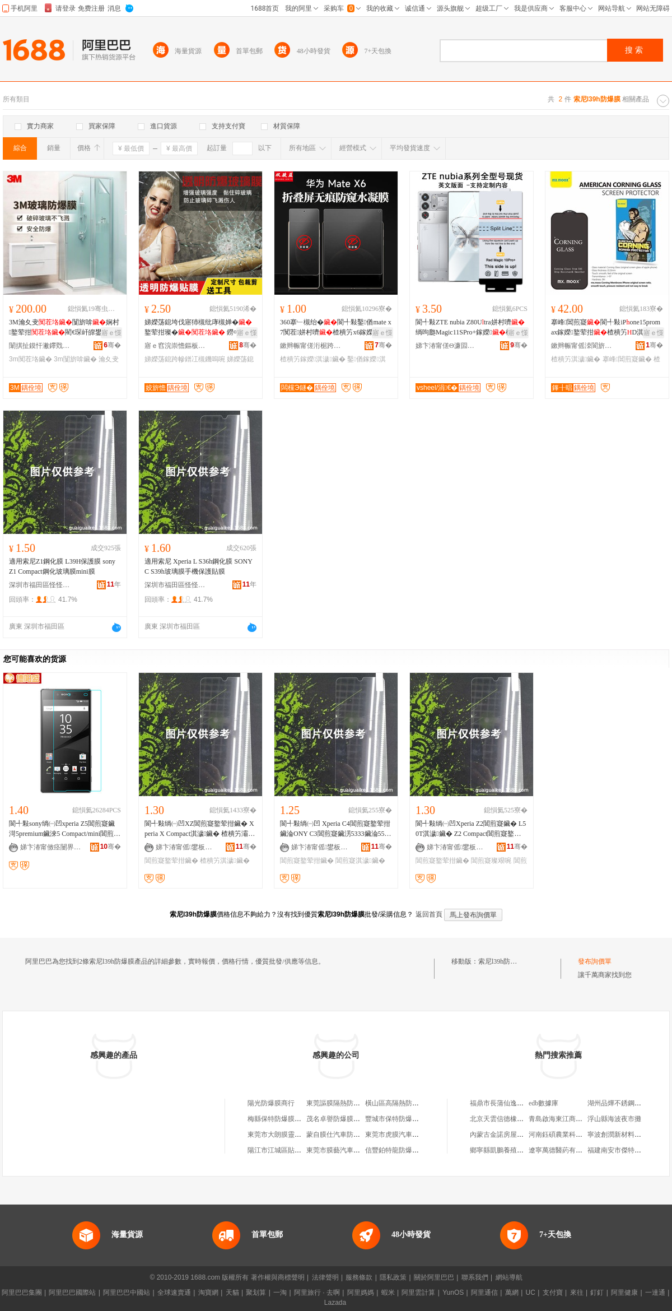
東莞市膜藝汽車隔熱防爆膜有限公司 (360, 1150)
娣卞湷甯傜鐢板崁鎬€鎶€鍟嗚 (186, 847)
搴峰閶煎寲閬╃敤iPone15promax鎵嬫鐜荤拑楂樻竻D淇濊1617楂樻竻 (605, 327)
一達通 (655, 1292)
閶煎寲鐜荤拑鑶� (171, 860)
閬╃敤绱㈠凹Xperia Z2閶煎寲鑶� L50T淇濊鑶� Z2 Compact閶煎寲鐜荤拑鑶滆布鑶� (471, 829)
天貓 (232, 1292)
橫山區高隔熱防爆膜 (395, 1103)
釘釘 (597, 1292)
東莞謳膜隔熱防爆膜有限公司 (350, 1103)
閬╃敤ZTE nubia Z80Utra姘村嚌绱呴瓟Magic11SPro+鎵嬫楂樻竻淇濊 (471, 327)
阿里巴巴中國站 (126, 1292)
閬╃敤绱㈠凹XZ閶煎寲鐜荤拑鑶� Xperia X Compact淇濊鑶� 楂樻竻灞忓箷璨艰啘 (199, 829)
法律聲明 (325, 1277)
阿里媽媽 (360, 1292)
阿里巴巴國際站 (72, 1292)
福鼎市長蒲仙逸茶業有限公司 (513, 1103)
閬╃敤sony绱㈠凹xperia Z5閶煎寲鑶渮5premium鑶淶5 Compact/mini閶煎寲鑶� (64, 829)
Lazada (335, 1303)
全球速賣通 (174, 1292)
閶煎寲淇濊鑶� (360, 860)
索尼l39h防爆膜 (501, 961)
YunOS (453, 1292)
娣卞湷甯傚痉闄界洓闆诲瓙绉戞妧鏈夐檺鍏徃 (51, 847)
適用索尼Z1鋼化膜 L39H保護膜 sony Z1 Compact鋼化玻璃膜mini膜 (62, 566)
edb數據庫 (543, 1103)
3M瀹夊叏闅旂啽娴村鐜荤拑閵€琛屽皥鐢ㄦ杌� (64, 327)
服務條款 (359, 1277)
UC (530, 1292)
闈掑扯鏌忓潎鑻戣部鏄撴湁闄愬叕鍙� (40, 346)
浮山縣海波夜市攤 (614, 1119)
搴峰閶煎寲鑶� (627, 359)
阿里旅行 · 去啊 (317, 1292)
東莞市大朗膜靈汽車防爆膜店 (291, 1134)
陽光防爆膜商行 (271, 1103)
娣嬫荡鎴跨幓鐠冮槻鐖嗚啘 (184, 359)
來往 (577, 1292)
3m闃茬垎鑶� (30, 359)
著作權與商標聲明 (278, 1277)
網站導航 (509, 1277)
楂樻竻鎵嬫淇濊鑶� (313, 359)
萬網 (512, 1292)
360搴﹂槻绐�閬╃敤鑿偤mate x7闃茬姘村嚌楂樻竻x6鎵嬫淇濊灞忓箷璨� (335, 327)
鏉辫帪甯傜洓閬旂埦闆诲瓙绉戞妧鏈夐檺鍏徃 (582, 346)
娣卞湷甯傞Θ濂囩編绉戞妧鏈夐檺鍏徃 (446, 346)
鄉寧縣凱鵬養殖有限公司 (507, 1150)
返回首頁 (429, 914)
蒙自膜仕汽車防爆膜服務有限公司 (356, 1134)
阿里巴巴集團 (22, 1292)
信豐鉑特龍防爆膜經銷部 (402, 1150)
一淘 (280, 1292)
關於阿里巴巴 (434, 1277)
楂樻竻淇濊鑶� (575, 359)
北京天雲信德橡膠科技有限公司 (517, 1119)
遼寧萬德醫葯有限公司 (562, 1150)
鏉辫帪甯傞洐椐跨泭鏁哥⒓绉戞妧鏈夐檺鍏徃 (311, 346)
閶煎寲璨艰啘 (491, 860)
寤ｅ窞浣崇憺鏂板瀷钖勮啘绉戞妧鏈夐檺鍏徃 (175, 346)
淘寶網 (208, 1292)
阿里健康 (624, 1292)
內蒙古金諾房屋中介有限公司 (513, 1134)
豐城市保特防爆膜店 (395, 1119)
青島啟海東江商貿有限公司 (569, 1119)
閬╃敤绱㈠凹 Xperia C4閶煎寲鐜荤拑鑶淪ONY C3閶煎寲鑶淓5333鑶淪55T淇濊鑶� (335, 829)
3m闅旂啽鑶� (75, 359)
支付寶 (553, 1292)
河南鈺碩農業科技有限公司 (569, 1134)
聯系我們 (474, 1277)
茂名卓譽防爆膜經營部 (340, 1119)
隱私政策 (393, 1277)
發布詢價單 (595, 961)
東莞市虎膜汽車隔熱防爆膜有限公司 (419, 1134)
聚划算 (256, 1292)
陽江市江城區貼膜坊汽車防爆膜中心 (301, 1150)
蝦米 (388, 1292)
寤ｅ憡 (111, 333)
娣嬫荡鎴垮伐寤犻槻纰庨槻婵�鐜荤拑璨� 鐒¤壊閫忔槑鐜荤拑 (198, 327)
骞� (112, 345)
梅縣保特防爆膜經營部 (281, 1119)
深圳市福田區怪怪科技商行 (40, 585)
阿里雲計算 (418, 1292)
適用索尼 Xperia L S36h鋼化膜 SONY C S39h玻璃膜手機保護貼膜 (198, 566)
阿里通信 (484, 1292)
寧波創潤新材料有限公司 (624, 1134)
